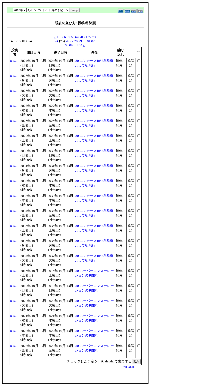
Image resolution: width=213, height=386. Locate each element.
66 (64, 37)
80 (84, 41)
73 (94, 37)
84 (71, 45)
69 (77, 37)
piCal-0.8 (129, 367)
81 (88, 41)
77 (71, 41)
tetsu (13, 60)
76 (67, 41)
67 (68, 37)
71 (85, 37)
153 (79, 45)
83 (66, 45)
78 (76, 41)
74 (56, 41)
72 (89, 37)
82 (93, 41)
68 (72, 37)
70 (81, 37)
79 (80, 41)
